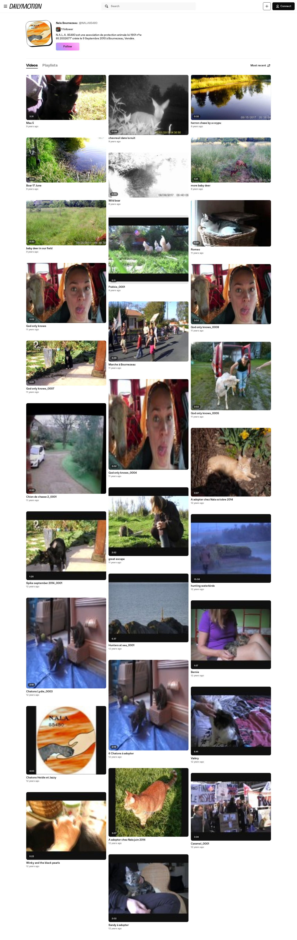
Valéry (195, 758)
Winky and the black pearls (43, 862)
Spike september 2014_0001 (44, 583)
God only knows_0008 (205, 327)
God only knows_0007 (40, 388)
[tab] (32, 65)
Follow (67, 46)
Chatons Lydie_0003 (39, 691)
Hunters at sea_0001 (121, 645)
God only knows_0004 (123, 472)
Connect (283, 6)
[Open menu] (5, 6)
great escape (117, 559)
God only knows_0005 (205, 413)
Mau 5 (30, 123)
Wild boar (114, 200)
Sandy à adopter (119, 925)
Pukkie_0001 (117, 287)
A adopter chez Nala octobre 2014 (212, 499)
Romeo (195, 249)
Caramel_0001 (200, 843)
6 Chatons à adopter (121, 753)
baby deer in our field (39, 248)
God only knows (36, 326)
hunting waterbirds (203, 585)
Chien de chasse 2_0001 (41, 496)
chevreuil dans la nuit (122, 138)
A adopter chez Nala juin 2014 (127, 839)
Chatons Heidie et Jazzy (41, 777)
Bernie (195, 672)
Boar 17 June (33, 185)
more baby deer (200, 185)
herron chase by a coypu (206, 123)
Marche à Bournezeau (122, 364)
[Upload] (267, 6)
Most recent (260, 65)
